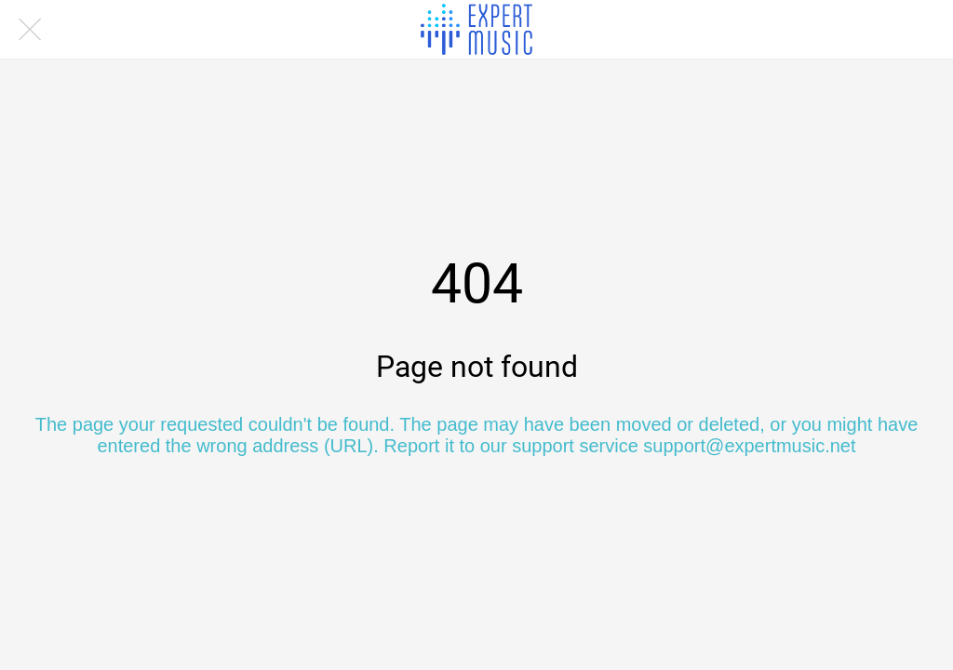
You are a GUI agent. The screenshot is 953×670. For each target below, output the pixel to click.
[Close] (30, 30)
